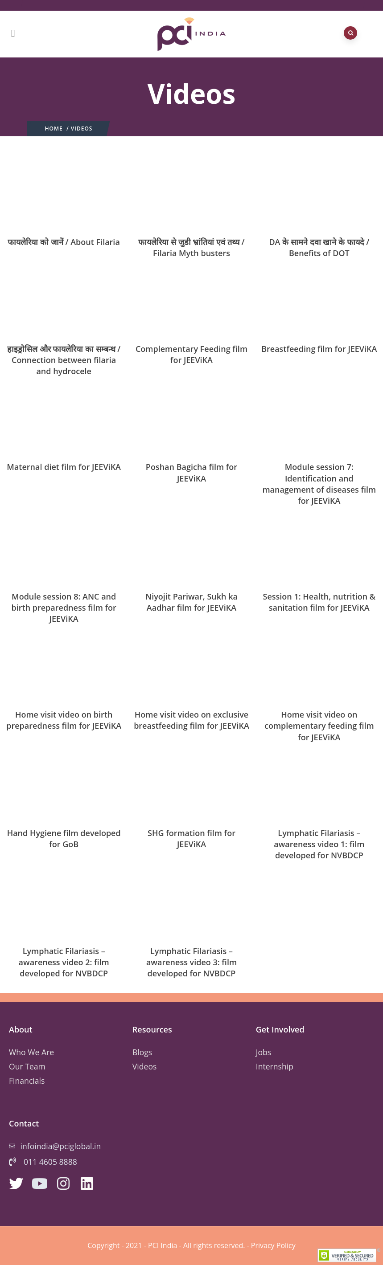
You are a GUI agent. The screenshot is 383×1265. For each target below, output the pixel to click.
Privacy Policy (273, 1245)
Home (54, 128)
